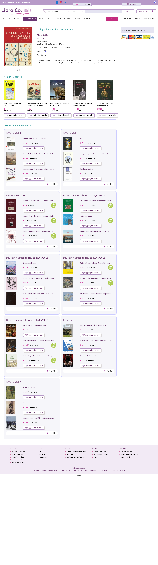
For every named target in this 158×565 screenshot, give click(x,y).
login (77, 4)
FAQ (95, 457)
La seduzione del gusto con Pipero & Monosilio (41, 169)
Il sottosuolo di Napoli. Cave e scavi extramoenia (41, 231)
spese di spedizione (101, 454)
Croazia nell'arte (29, 263)
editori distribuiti (18, 454)
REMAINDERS (112, 19)
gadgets (86, 19)
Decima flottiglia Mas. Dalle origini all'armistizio (45, 103)
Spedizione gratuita (16, 195)
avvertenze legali (127, 451)
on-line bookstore (18, 451)
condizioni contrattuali (129, 454)
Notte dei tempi (86, 216)
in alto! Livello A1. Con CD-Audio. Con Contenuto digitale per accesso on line (109, 340)
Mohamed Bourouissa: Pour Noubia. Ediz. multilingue (43, 294)
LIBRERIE (138, 19)
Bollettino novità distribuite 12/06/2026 (27, 320)
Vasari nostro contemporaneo (34, 325)
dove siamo (43, 454)
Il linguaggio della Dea (105, 103)
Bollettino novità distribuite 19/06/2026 (84, 257)
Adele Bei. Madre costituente (84, 103)
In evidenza (69, 320)
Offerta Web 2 (13, 133)
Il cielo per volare (86, 169)
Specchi (83, 138)
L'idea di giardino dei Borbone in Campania (39, 356)
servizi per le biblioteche (21, 460)
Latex (25, 403)
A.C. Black (40, 38)
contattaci (43, 457)
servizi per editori (18, 462)
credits (79, 475)
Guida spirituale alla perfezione (35, 138)
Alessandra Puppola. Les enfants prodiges (96, 294)
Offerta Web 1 (70, 133)
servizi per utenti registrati (76, 451)
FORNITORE (126, 19)
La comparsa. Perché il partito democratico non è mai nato (45, 418)
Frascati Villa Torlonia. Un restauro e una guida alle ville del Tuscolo (106, 278)
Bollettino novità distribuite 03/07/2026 (84, 195)
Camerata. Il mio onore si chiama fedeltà (65, 103)
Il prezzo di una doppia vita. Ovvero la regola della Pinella (102, 231)
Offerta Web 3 (13, 382)
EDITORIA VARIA (30, 19)
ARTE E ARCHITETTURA (12, 19)
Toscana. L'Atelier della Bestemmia (93, 325)
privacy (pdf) (125, 457)
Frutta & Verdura (29, 387)
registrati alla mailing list (76, 457)
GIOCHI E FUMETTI (46, 19)
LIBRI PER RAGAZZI (63, 19)
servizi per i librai (18, 457)
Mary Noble (42, 35)
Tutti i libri (52, 184)
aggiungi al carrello (15, 115)
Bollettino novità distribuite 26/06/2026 (27, 257)
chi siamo (42, 451)
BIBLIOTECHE (149, 19)
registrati (87, 4)
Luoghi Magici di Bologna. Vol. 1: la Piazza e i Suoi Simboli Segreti (105, 154)
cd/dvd (77, 19)
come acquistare (100, 451)
